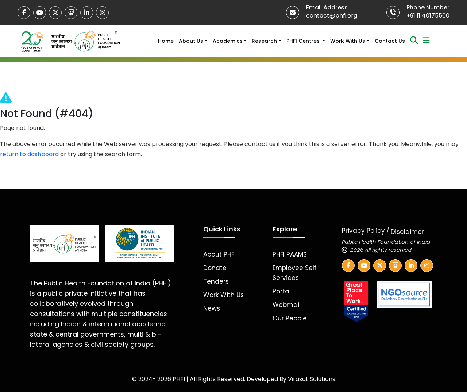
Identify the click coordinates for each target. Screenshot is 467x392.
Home (166, 41)
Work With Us (347, 41)
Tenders (216, 281)
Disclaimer (407, 231)
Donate (215, 268)
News (211, 308)
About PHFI (219, 254)
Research (264, 41)
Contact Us (390, 41)
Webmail (287, 304)
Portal (282, 291)
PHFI (179, 379)
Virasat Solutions (311, 379)
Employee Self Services (295, 273)
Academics (228, 41)
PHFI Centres (303, 41)
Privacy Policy (363, 230)
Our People (290, 318)
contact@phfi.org (331, 15)
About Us (191, 41)
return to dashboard (29, 154)
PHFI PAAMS (290, 254)
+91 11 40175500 (427, 15)
